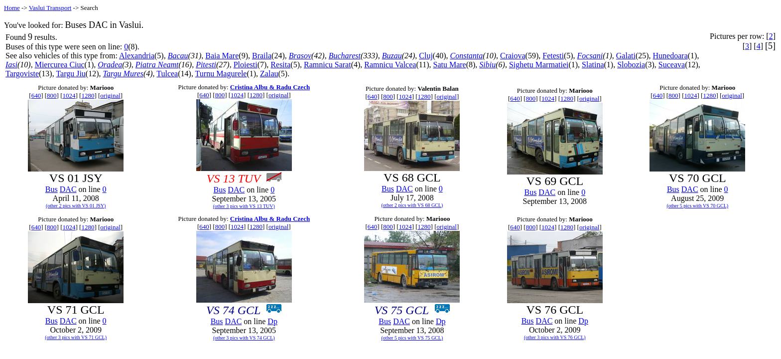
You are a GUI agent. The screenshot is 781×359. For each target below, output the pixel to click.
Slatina (593, 64)
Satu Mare (449, 64)
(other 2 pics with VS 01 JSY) (76, 205)
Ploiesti (246, 64)
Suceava (671, 64)
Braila (261, 55)
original (110, 95)
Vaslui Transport (50, 7)
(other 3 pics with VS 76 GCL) (555, 337)
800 (52, 95)
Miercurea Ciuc (60, 64)
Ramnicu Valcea (390, 64)
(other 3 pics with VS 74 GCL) (244, 338)
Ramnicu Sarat (327, 64)
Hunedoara (670, 55)
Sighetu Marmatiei (539, 64)
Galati (626, 55)
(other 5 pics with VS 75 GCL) (412, 338)
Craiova (512, 55)
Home (12, 7)
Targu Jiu (70, 73)
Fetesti (553, 55)
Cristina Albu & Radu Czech (270, 87)
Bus (51, 189)
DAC (68, 189)
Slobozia (631, 64)
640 (36, 95)
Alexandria (136, 55)
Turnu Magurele (221, 73)
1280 (87, 95)
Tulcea (167, 73)
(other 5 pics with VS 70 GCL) (697, 205)
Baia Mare (222, 55)
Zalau (269, 73)
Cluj (426, 55)
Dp (272, 321)
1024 (68, 95)
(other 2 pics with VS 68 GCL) (412, 205)
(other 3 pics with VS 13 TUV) (244, 206)
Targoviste (22, 73)
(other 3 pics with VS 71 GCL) (76, 337)
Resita (280, 64)
